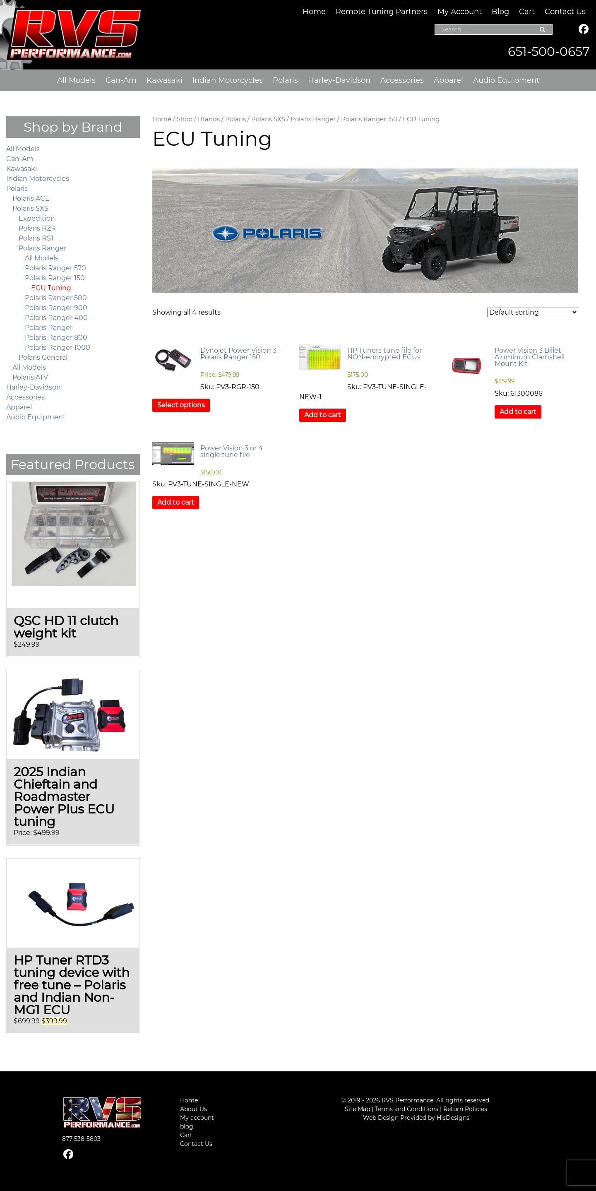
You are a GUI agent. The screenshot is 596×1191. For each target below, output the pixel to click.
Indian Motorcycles (227, 80)
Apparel (448, 80)
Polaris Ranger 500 (56, 298)
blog (186, 1126)
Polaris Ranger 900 (56, 308)
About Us (193, 1109)
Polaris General (43, 357)
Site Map (357, 1109)
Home (314, 11)
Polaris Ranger (313, 119)
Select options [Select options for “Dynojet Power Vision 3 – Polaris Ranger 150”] (181, 405)
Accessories (402, 80)
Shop (184, 119)
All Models (76, 80)
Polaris (285, 80)
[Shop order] (532, 312)
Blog (500, 11)
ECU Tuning (51, 288)
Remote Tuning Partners (382, 11)
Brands (209, 119)
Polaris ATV (30, 377)
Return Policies (465, 1109)
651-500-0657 (549, 51)
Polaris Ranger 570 (55, 268)
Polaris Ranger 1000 (57, 347)
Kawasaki (165, 80)
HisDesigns (453, 1117)
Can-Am (121, 80)
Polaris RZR (37, 228)
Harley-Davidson (339, 80)
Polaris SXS (268, 119)
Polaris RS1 (36, 238)
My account (197, 1117)
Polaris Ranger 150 (369, 119)
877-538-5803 (81, 1139)
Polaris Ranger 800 (56, 338)
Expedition (37, 218)
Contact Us (565, 11)
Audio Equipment (506, 80)
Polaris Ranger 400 (56, 318)
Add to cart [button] (322, 415)
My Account (459, 11)
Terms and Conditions (406, 1109)
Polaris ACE (31, 198)
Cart (527, 11)
